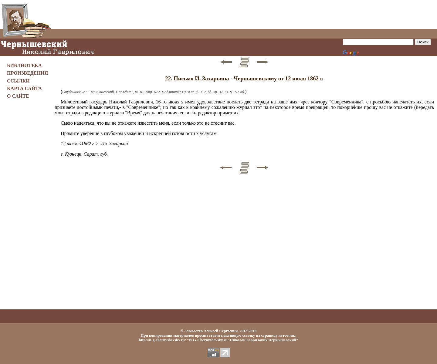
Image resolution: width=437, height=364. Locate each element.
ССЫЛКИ (18, 80)
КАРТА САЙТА (24, 88)
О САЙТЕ (18, 96)
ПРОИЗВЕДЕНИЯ (27, 73)
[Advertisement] (244, 14)
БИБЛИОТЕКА (24, 65)
